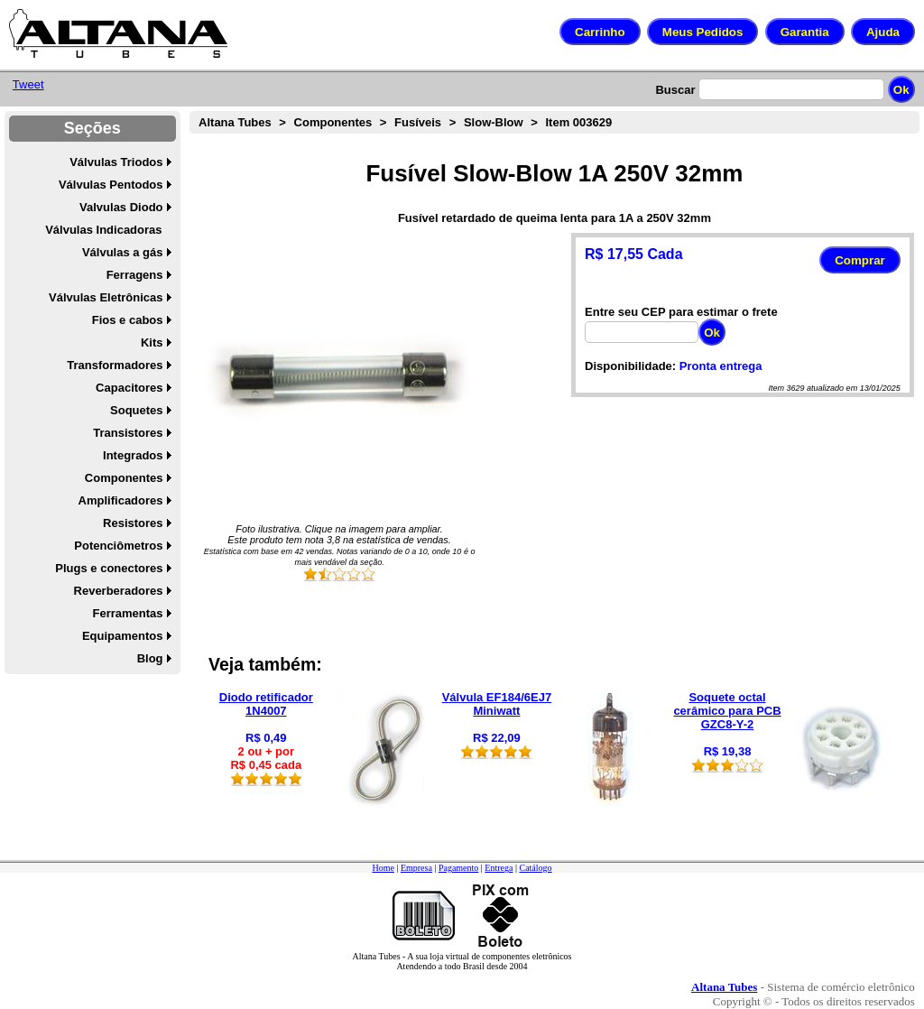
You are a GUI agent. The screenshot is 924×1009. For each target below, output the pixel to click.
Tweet (28, 84)
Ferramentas (127, 613)
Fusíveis (417, 122)
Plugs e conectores (108, 568)
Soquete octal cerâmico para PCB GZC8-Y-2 (727, 710)
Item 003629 (578, 122)
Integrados (132, 455)
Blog (150, 658)
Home (382, 868)
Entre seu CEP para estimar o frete (681, 312)
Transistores (127, 433)
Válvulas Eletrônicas (105, 297)
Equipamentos (122, 636)
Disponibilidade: (630, 366)
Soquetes (136, 410)
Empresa (416, 868)
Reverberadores (118, 590)
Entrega (499, 868)
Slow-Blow (493, 122)
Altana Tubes (235, 122)
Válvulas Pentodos (111, 184)
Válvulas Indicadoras (103, 229)
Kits (152, 342)
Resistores (132, 523)
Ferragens (134, 275)
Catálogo (535, 868)
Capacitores (129, 387)
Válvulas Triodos (115, 162)
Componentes (124, 478)
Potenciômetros (118, 545)
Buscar (675, 90)
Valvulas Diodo (120, 207)
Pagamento (458, 868)
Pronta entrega (720, 366)
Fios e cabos (127, 320)
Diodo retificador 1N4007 (266, 703)
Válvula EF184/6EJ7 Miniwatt (496, 703)
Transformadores (114, 365)
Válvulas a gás (122, 252)
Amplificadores (121, 500)
